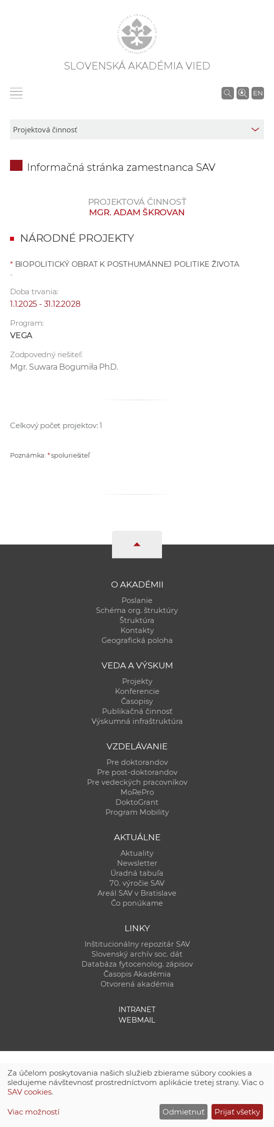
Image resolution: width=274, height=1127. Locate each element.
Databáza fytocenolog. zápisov (137, 964)
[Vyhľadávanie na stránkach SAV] (228, 93)
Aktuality (137, 853)
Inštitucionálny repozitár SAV (137, 944)
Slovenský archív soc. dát (137, 954)
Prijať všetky (237, 1112)
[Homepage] (137, 34)
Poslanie (137, 600)
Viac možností (34, 1112)
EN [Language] (258, 93)
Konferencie (137, 691)
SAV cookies (30, 1092)
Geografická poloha (137, 640)
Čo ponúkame (137, 903)
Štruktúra (137, 620)
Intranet (137, 1009)
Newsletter (137, 863)
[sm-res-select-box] (137, 129)
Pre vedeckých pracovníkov (137, 782)
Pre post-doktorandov (137, 772)
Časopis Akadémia (137, 974)
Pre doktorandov (137, 762)
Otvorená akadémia (137, 984)
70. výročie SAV (137, 883)
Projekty (137, 681)
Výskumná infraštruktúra (137, 721)
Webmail (137, 1020)
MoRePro (137, 792)
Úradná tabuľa (137, 873)
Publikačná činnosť (137, 711)
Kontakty (137, 630)
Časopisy (137, 701)
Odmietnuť (183, 1112)
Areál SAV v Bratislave (137, 893)
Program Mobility (137, 812)
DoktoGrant (137, 802)
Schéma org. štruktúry (137, 610)
